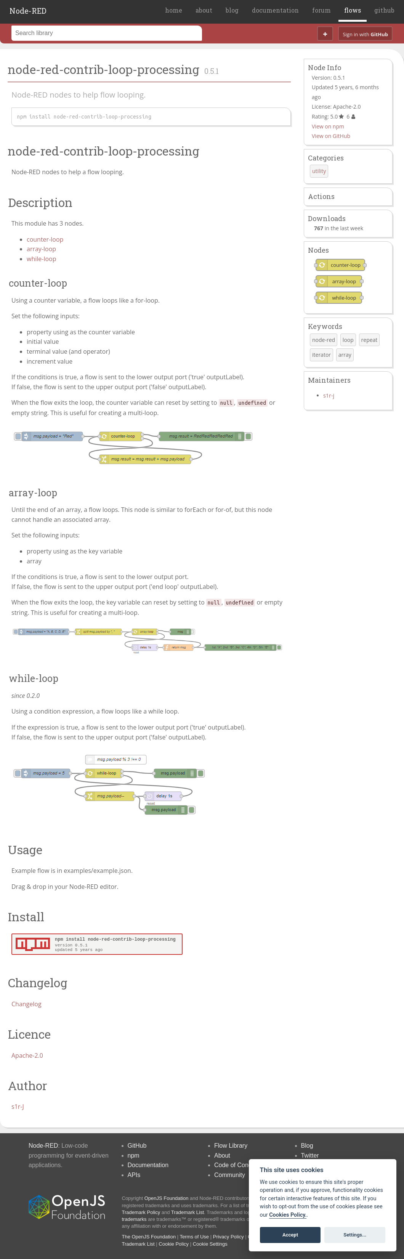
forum (321, 10)
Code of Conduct (237, 1165)
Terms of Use (194, 1237)
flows (352, 10)
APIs (134, 1175)
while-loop (41, 259)
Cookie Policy (174, 1244)
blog (232, 10)
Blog (307, 1145)
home (173, 10)
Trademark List (187, 1212)
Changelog (26, 1004)
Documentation (148, 1165)
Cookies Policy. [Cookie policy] (287, 1215)
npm (133, 1155)
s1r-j (328, 395)
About (222, 1155)
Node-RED (28, 11)
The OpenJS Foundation (149, 1237)
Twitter (310, 1155)
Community (229, 1175)
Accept (290, 1235)
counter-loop (45, 239)
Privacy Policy (228, 1237)
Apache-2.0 (27, 1055)
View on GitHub (331, 136)
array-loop (41, 249)
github (384, 10)
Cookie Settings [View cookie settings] (210, 1244)
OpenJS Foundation (166, 1198)
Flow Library (230, 1145)
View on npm (328, 126)
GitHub (137, 1145)
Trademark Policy (141, 1212)
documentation (275, 10)
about (204, 10)
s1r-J (17, 1106)
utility (319, 171)
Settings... (354, 1235)
